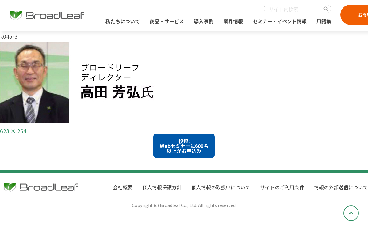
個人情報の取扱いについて (220, 187)
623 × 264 (13, 131)
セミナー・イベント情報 (280, 21)
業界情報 (233, 21)
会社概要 (122, 187)
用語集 (323, 21)
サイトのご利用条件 (282, 187)
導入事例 (203, 21)
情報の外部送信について (341, 187)
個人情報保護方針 (162, 187)
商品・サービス (167, 21)
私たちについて (122, 21)
